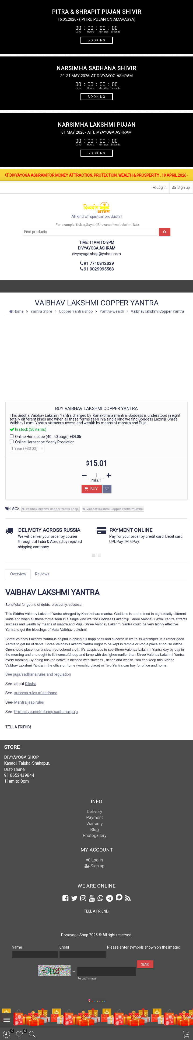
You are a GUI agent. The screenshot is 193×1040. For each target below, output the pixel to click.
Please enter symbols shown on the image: (143, 947)
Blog (94, 829)
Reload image (87, 978)
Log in (160, 187)
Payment (94, 817)
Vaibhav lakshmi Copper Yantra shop (52, 509)
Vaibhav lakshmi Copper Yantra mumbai (114, 509)
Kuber (80, 225)
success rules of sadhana (35, 693)
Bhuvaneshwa (108, 225)
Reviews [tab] (42, 574)
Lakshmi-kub (129, 225)
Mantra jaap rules (29, 702)
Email (64, 947)
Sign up (181, 187)
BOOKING (97, 40)
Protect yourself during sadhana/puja (46, 712)
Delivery (94, 811)
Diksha (30, 684)
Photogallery (95, 835)
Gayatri (91, 225)
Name (17, 947)
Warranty (94, 823)
